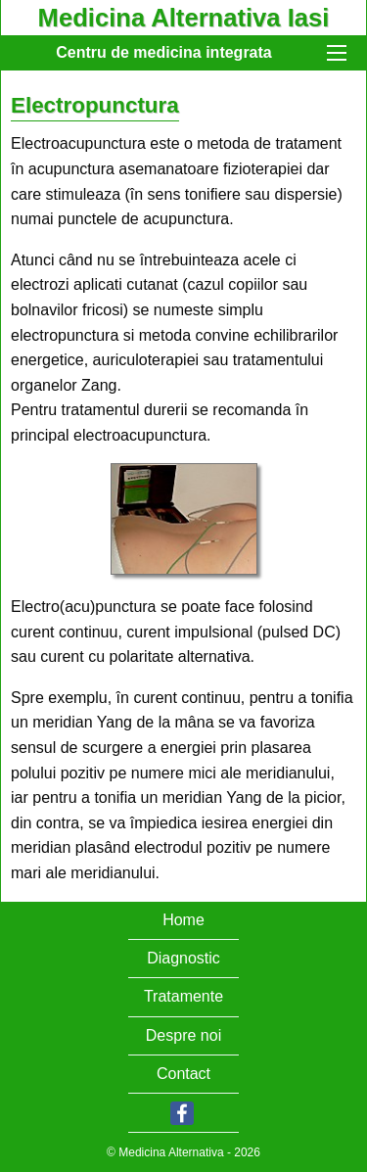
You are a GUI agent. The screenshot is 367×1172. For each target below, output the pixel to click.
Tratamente (183, 996)
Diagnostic (183, 958)
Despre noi (183, 1035)
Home (183, 920)
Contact (183, 1073)
